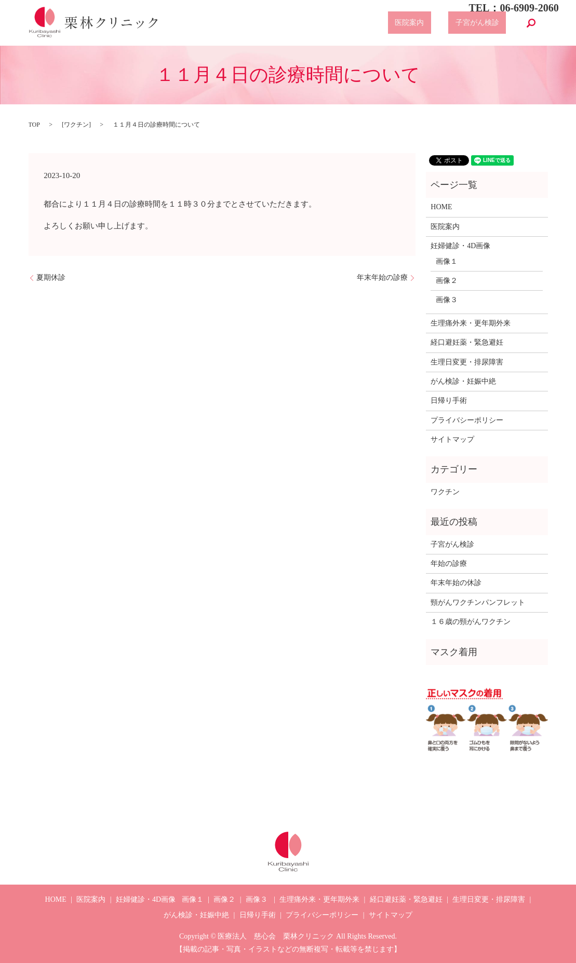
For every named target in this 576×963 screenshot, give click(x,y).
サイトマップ (452, 439)
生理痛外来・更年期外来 (471, 323)
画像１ (447, 261)
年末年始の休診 (456, 583)
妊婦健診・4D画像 (460, 246)
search (531, 23)
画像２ (447, 280)
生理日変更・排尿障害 (467, 362)
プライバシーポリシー (467, 420)
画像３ (447, 300)
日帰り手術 (449, 400)
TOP (34, 124)
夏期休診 (50, 277)
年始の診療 (449, 563)
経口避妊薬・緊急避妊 (467, 342)
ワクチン (76, 124)
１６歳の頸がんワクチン (471, 622)
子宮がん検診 (484, 23)
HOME (441, 207)
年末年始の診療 (382, 277)
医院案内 (430, 23)
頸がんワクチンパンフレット (478, 602)
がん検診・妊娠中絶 (463, 381)
